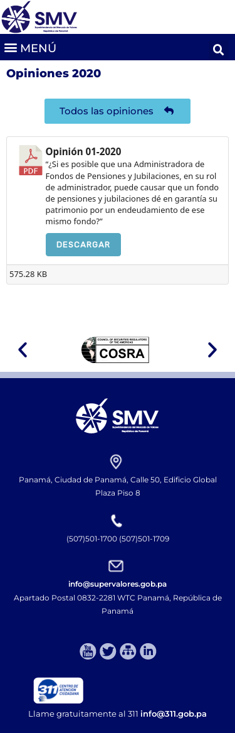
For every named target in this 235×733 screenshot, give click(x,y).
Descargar (83, 244)
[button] (30, 46)
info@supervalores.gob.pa (117, 584)
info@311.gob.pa (173, 714)
